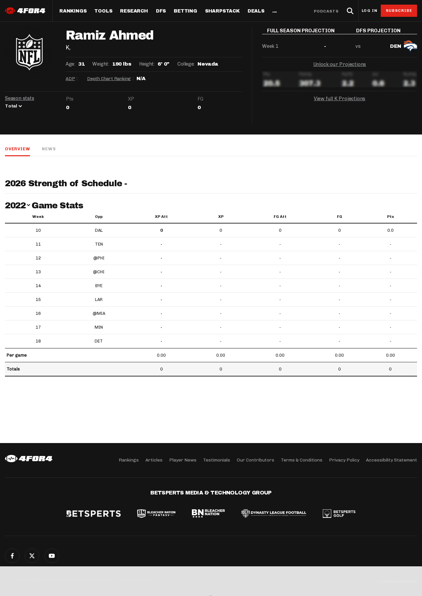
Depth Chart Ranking (109, 78)
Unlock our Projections (339, 69)
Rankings (72, 11)
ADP (70, 78)
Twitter (32, 556)
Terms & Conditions (301, 460)
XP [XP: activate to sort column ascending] (221, 216)
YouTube (52, 556)
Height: (146, 64)
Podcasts (326, 11)
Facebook (12, 556)
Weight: (100, 64)
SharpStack (222, 11)
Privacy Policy (344, 460)
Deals (256, 11)
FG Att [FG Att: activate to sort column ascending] (280, 216)
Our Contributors (255, 460)
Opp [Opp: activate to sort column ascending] (99, 216)
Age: (70, 64)
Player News (182, 460)
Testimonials (216, 460)
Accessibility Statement (391, 460)
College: (186, 64)
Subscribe (399, 10)
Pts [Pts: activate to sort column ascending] (390, 216)
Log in (369, 11)
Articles (154, 460)
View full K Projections (339, 103)
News (49, 148)
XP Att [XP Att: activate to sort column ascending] (161, 216)
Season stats (19, 98)
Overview (17, 148)
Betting (185, 11)
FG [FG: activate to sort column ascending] (339, 216)
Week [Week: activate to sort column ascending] (38, 216)
